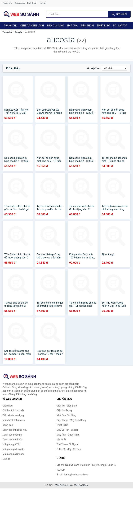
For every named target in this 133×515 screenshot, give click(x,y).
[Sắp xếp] (114, 68)
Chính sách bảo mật (13, 410)
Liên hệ (42, 3)
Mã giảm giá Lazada (13, 449)
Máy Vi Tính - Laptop (68, 429)
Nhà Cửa (72, 25)
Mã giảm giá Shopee (13, 454)
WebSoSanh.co (63, 485)
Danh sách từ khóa (12, 439)
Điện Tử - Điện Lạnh (32, 25)
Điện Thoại (87, 25)
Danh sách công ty (12, 434)
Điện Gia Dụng (55, 25)
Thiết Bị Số (103, 25)
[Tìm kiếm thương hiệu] (77, 14)
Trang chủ (7, 3)
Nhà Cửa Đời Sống (66, 415)
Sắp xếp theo (93, 68)
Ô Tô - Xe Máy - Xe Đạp (69, 449)
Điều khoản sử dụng (13, 415)
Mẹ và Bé (61, 439)
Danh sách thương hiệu (14, 429)
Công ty (18, 32)
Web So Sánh (81, 485)
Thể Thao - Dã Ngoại (67, 444)
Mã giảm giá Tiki (11, 444)
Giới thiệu (31, 3)
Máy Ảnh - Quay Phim (68, 434)
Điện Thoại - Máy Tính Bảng (71, 420)
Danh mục (20, 3)
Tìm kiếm (119, 14)
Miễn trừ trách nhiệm (13, 420)
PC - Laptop (120, 25)
